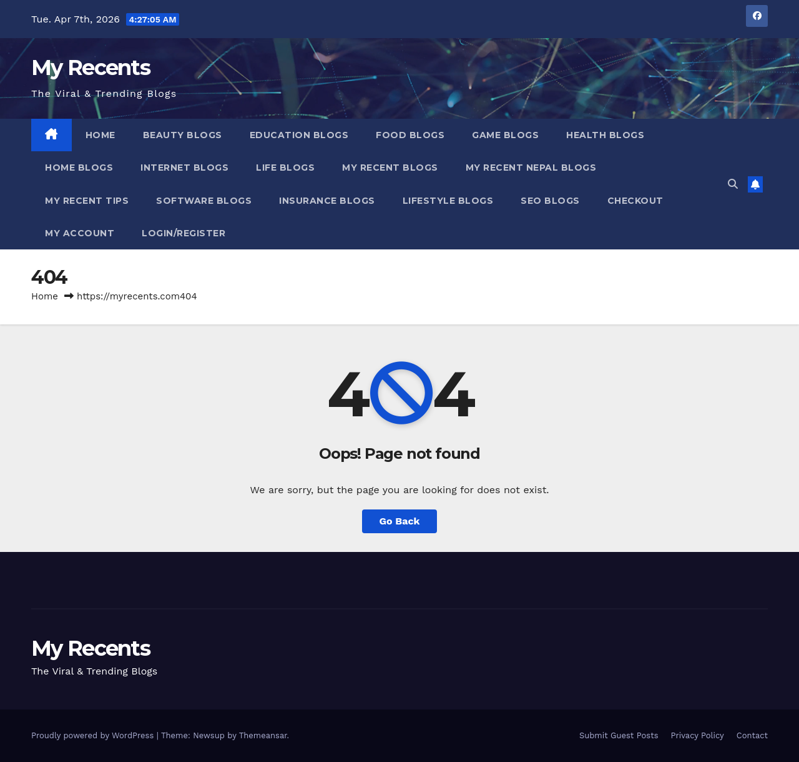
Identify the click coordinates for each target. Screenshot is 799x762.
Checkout (635, 200)
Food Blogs (410, 135)
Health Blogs (605, 135)
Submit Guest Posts (619, 735)
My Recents (90, 67)
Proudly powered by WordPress (94, 735)
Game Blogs (505, 135)
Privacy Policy (697, 735)
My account (79, 233)
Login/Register (183, 233)
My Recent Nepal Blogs (531, 167)
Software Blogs (204, 200)
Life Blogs (285, 167)
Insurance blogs (327, 200)
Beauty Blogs (182, 135)
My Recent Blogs (390, 167)
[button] (733, 184)
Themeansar (263, 735)
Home (100, 135)
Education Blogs (299, 135)
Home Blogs (79, 167)
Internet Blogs (184, 167)
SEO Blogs (550, 200)
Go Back (400, 521)
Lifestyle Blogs (448, 200)
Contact (752, 735)
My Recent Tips (87, 200)
